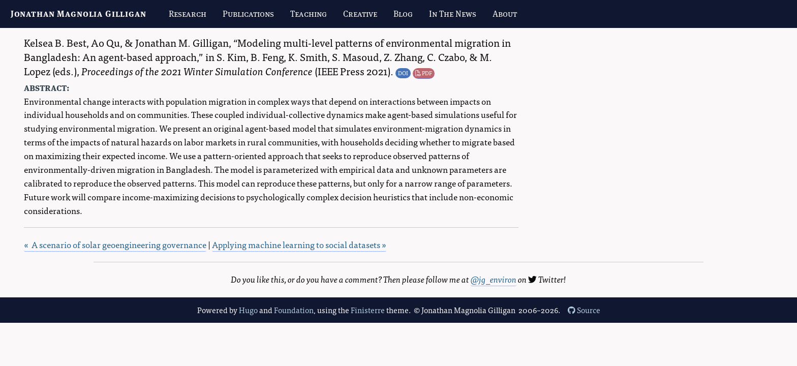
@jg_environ (493, 279)
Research (187, 13)
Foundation (294, 309)
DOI (403, 72)
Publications (248, 13)
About (505, 13)
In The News (452, 13)
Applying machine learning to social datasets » (299, 244)
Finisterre (368, 309)
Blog (403, 13)
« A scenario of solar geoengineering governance (115, 244)
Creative (360, 13)
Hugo (248, 309)
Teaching (308, 13)
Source (584, 309)
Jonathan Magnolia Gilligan (78, 13)
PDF (423, 72)
